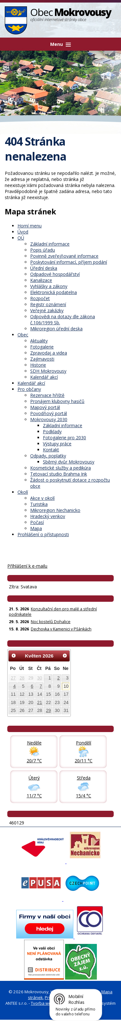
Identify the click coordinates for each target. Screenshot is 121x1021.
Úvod (22, 232)
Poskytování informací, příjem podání (68, 262)
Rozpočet (40, 298)
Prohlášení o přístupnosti (43, 534)
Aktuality (39, 341)
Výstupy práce (57, 444)
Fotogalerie (42, 347)
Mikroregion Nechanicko (55, 510)
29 (48, 710)
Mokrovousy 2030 (48, 419)
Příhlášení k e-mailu (27, 566)
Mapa (36, 528)
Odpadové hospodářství (55, 274)
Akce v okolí (42, 498)
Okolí (22, 492)
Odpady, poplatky (48, 456)
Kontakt (51, 450)
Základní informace (50, 244)
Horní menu (29, 226)
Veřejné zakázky (47, 310)
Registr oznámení (48, 304)
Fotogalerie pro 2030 (64, 438)
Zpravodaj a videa (48, 353)
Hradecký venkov (47, 516)
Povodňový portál (48, 413)
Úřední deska (43, 268)
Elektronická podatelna (53, 292)
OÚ (20, 238)
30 (39, 677)
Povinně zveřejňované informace (64, 256)
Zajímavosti (42, 359)
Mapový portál (45, 407)
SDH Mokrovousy (48, 371)
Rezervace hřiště (47, 395)
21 (39, 702)
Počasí (37, 522)
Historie (38, 365)
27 (13, 677)
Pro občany (29, 389)
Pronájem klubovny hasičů (57, 401)
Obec (22, 335)
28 (22, 677)
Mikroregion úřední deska (56, 329)
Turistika (39, 504)
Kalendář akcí (44, 377)
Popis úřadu (42, 250)
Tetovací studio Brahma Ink (58, 474)
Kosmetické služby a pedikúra (60, 468)
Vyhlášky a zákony (48, 286)
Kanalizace (41, 280)
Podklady (52, 431)
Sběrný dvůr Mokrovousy (68, 462)
